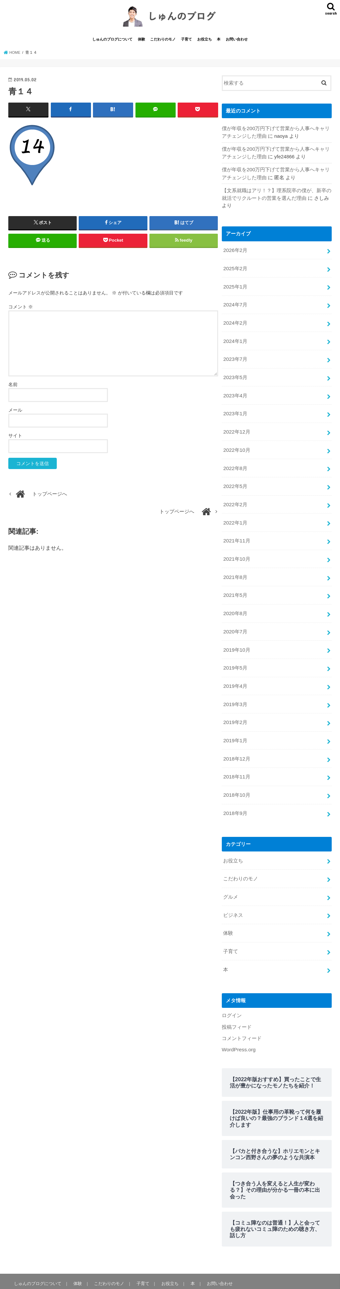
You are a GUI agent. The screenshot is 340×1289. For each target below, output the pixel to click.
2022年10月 (236, 443)
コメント (20, 309)
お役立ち (204, 42)
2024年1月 (235, 338)
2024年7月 (235, 303)
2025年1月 (235, 285)
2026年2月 (235, 250)
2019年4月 (235, 671)
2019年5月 (235, 654)
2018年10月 (236, 777)
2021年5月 (235, 584)
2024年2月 (235, 320)
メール (15, 413)
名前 (13, 387)
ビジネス (233, 894)
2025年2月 (235, 268)
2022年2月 (235, 496)
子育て (186, 42)
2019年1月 (235, 724)
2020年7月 (235, 619)
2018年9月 (235, 794)
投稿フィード (237, 1003)
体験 (141, 42)
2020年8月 (235, 601)
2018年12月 (236, 742)
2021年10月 (236, 548)
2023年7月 (235, 355)
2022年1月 (235, 513)
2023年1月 (235, 408)
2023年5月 (235, 373)
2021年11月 (236, 531)
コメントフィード (242, 1014)
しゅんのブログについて (112, 42)
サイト (15, 438)
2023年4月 (235, 390)
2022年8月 (235, 461)
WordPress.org (238, 1025)
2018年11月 (236, 759)
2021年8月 (235, 566)
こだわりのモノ (163, 42)
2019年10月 (236, 636)
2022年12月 (236, 426)
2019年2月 (235, 706)
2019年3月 (235, 689)
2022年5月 (235, 478)
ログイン (232, 992)
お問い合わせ (237, 42)
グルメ (230, 876)
